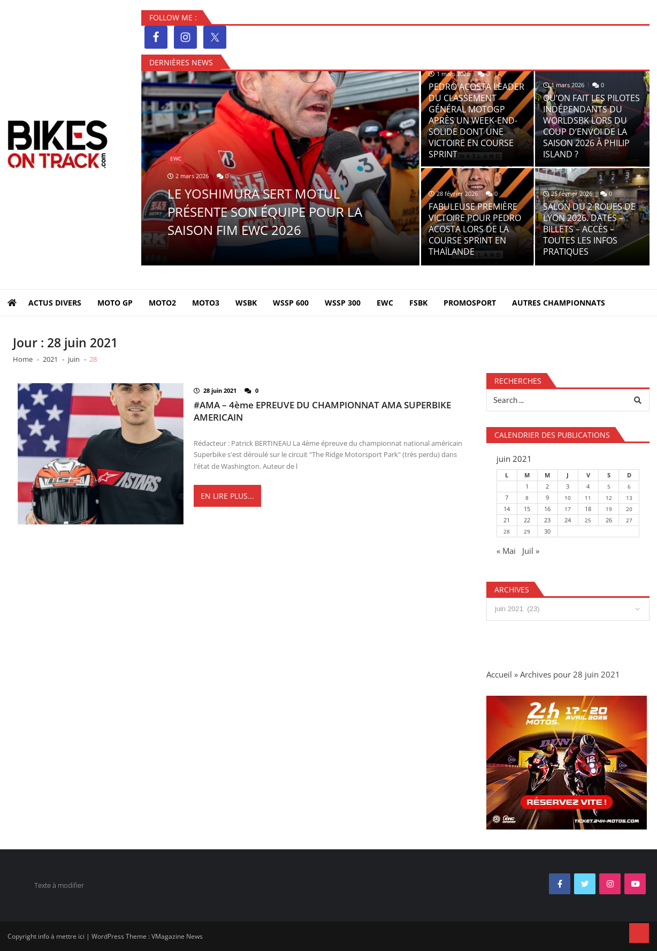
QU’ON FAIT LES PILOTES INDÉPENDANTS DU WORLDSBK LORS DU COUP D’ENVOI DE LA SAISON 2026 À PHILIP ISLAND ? (591, 126)
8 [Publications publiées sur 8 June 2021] (527, 497)
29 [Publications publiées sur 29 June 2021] (527, 531)
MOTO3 (205, 303)
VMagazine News (177, 936)
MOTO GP (115, 303)
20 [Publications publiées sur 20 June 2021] (629, 509)
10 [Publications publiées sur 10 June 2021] (567, 497)
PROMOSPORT (470, 303)
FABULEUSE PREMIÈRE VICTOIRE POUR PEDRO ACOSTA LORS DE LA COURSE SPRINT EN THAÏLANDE (475, 229)
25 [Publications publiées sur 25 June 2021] (588, 520)
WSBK (246, 303)
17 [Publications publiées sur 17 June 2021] (567, 509)
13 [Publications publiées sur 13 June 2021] (629, 497)
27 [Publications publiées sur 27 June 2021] (629, 520)
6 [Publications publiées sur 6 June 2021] (629, 486)
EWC (175, 158)
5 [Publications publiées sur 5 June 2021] (608, 486)
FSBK (418, 303)
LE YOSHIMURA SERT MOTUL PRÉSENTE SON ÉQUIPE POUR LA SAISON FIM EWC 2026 (264, 212)
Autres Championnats (558, 303)
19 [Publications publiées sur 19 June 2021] (609, 509)
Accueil (499, 674)
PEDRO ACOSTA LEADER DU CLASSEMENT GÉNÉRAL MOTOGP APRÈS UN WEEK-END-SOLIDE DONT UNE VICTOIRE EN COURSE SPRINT (476, 120)
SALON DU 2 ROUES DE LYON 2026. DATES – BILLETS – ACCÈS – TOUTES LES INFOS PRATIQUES (589, 229)
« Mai (506, 550)
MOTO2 (162, 303)
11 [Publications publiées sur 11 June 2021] (588, 497)
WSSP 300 (343, 303)
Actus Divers (54, 303)
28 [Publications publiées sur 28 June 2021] (506, 531)
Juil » (530, 550)
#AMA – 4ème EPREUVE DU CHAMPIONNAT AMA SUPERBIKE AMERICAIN (322, 411)
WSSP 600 (291, 303)
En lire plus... (227, 496)
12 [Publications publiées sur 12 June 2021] (609, 497)
